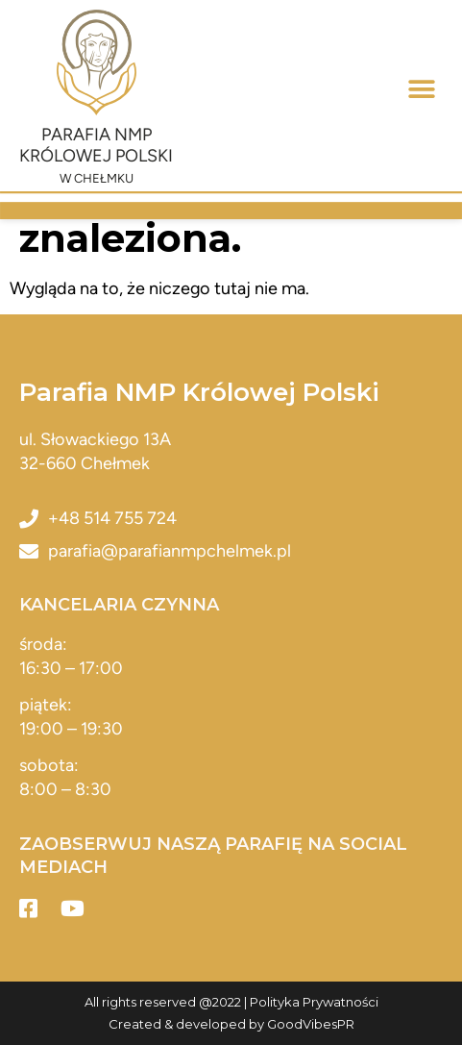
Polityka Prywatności (314, 1001)
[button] (421, 90)
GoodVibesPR (310, 1024)
